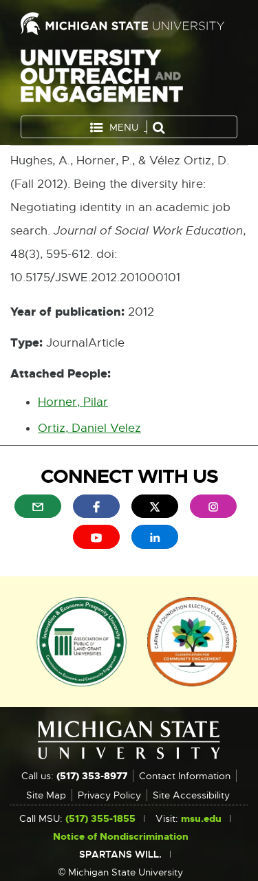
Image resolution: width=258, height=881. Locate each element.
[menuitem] (37, 506)
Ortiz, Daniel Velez (89, 428)
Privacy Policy (109, 795)
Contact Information (184, 776)
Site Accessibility (191, 795)
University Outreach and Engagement (102, 79)
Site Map (46, 795)
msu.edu (201, 818)
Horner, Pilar (73, 402)
